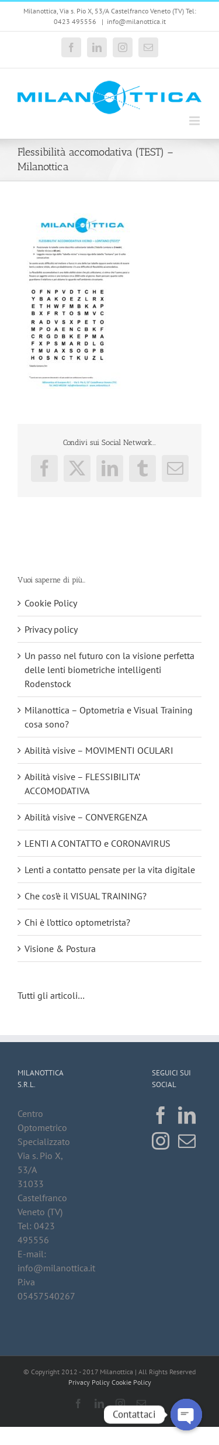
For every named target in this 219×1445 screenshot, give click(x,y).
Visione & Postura (60, 948)
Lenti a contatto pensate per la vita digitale (110, 869)
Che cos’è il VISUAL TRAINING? (86, 896)
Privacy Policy (89, 1382)
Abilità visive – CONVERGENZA (86, 817)
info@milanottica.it (136, 21)
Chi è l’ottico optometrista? (77, 922)
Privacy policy (51, 629)
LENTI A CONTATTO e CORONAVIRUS (98, 843)
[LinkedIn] (187, 1115)
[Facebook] (160, 1115)
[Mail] (187, 1141)
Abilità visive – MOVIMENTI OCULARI (99, 750)
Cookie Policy (51, 603)
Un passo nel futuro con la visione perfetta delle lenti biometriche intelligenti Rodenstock (109, 669)
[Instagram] (160, 1141)
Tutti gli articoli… (52, 995)
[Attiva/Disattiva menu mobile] (195, 121)
